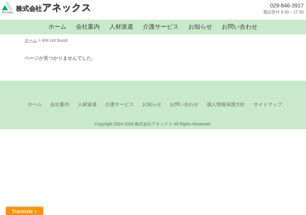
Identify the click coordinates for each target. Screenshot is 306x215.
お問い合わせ (240, 26)
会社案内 (88, 26)
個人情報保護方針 (226, 104)
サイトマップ (267, 104)
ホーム (57, 26)
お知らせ (200, 26)
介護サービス (161, 26)
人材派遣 (121, 26)
